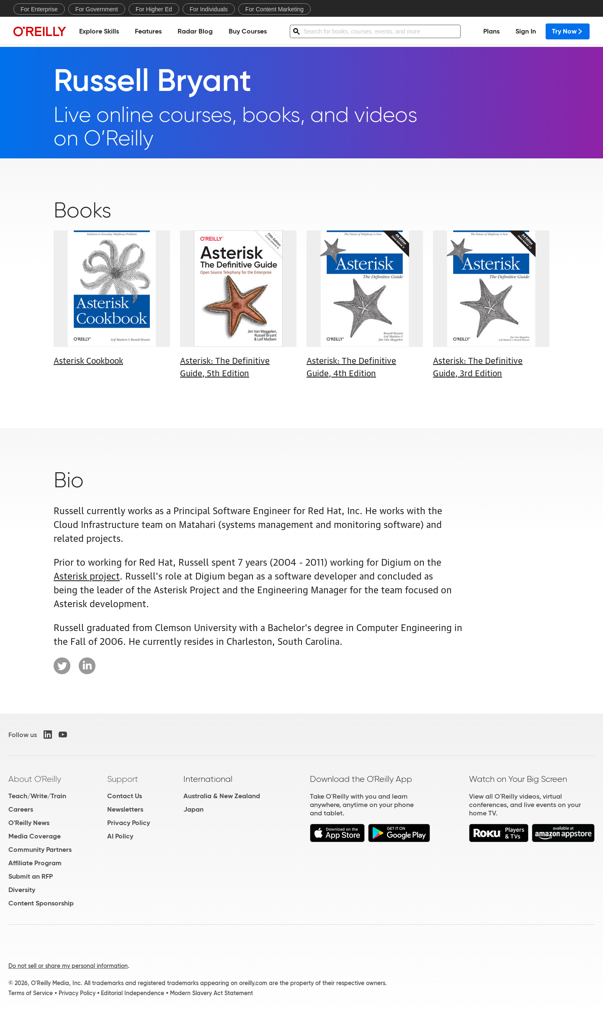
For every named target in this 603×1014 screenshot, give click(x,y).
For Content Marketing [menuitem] (274, 9)
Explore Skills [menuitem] (99, 31)
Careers (20, 809)
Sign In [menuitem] (525, 31)
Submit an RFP (30, 876)
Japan (193, 809)
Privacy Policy (128, 822)
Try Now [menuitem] (567, 31)
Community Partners (40, 849)
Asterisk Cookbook (88, 360)
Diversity (21, 889)
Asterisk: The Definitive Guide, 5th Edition (225, 366)
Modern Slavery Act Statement (211, 993)
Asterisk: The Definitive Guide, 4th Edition (351, 366)
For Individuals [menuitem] (209, 9)
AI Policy (120, 836)
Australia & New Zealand (221, 796)
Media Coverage (34, 836)
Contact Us (124, 796)
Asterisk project (87, 575)
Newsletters (125, 809)
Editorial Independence (132, 993)
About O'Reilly (34, 779)
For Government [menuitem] (96, 9)
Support (122, 779)
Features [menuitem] (148, 31)
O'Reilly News (28, 822)
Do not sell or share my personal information (68, 966)
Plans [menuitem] (491, 31)
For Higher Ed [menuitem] (154, 9)
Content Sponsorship (41, 903)
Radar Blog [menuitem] (195, 31)
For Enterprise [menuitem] (39, 9)
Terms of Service (30, 993)
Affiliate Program (35, 863)
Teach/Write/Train (37, 796)
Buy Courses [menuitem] (248, 31)
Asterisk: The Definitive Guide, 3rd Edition (478, 366)
